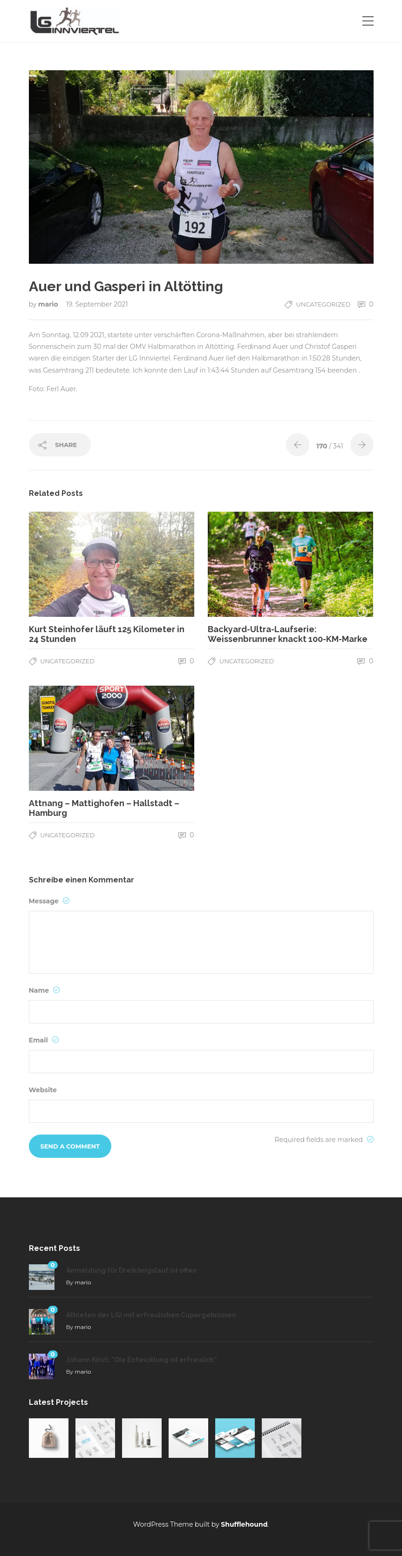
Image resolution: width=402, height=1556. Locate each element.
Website (43, 1090)
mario (49, 304)
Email (44, 1040)
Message (49, 901)
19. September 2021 (97, 304)
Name (44, 990)
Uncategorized (323, 304)
